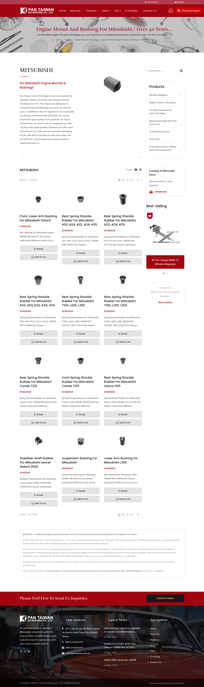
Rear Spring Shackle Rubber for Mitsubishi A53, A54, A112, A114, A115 (79, 220)
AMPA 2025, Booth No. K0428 (120, 659)
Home (62, 10)
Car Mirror (64, 571)
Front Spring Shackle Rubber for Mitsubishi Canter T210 (78, 381)
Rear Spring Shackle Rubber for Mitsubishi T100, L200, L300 (78, 301)
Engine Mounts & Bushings (86, 39)
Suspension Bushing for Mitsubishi (79, 460)
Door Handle (102, 571)
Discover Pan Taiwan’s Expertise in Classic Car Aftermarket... (122, 629)
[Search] (160, 2)
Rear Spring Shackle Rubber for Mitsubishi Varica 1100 (120, 381)
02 (123, 180)
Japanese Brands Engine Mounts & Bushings (119, 39)
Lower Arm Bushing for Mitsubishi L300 (121, 460)
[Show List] (140, 169)
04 (131, 180)
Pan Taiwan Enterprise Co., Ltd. (49, 682)
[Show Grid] (136, 169)
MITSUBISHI (146, 39)
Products (92, 10)
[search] (146, 2)
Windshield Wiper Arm (134, 571)
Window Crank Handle (77, 571)
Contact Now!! (165, 598)
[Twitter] (25, 650)
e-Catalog (132, 10)
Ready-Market (178, 682)
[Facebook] (21, 650)
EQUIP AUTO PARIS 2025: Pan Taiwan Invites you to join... (120, 645)
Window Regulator (158, 94)
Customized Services (159, 131)
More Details (165, 302)
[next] (139, 156)
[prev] (22, 156)
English (181, 2)
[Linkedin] (29, 650)
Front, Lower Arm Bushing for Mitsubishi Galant (38, 218)
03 (127, 180)
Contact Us (150, 10)
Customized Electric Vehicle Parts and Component (162, 148)
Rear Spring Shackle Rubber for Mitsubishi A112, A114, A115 (120, 220)
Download (158, 192)
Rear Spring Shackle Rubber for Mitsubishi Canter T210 (36, 381)
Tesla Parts (154, 139)
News (106, 10)
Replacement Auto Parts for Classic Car (163, 122)
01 (119, 180)
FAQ (118, 10)
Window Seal (91, 571)
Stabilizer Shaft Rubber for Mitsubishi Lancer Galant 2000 (36, 462)
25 (138, 180)
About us (76, 10)
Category (68, 39)
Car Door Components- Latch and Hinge (160, 111)
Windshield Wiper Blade (116, 571)
